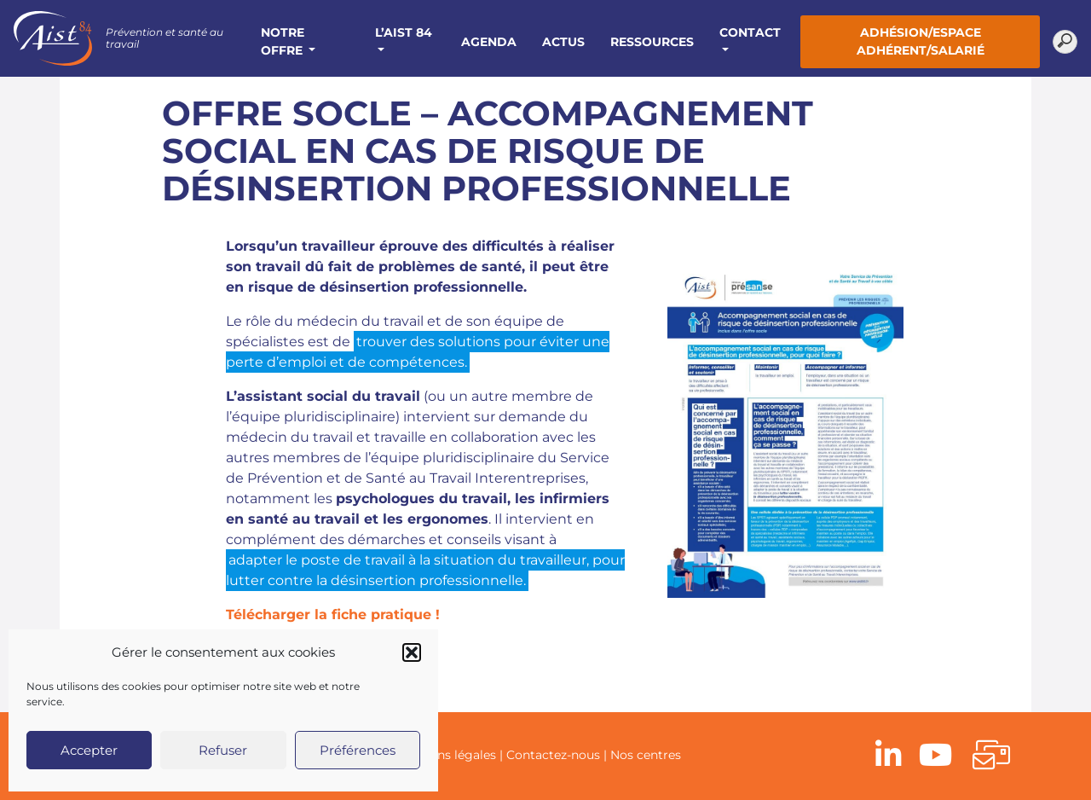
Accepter (89, 750)
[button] (411, 652)
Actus (563, 41)
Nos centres (645, 754)
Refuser (223, 750)
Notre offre (283, 41)
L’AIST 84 (403, 32)
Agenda (489, 41)
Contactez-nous (553, 754)
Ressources (652, 41)
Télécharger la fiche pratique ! (333, 614)
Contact (750, 32)
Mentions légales (445, 754)
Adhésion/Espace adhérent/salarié (920, 41)
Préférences (357, 750)
